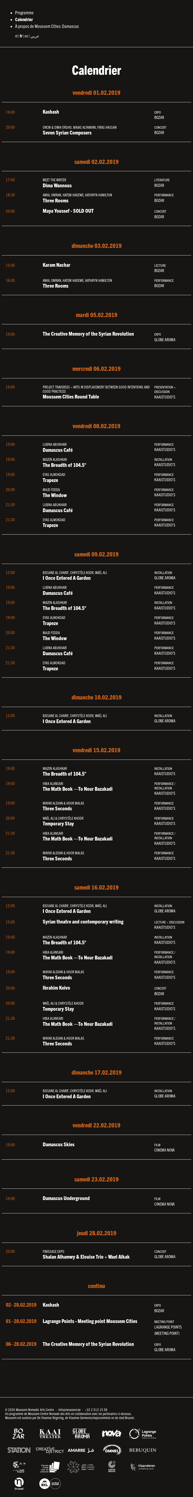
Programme (24, 12)
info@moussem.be (69, 1409)
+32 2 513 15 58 (96, 1409)
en (26, 35)
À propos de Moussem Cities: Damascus (47, 26)
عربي (34, 35)
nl (16, 35)
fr (21, 35)
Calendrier (24, 19)
